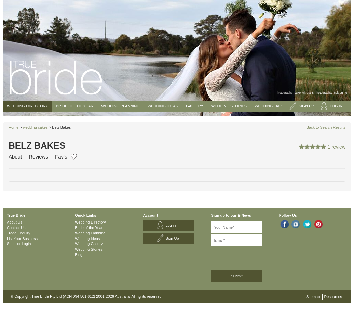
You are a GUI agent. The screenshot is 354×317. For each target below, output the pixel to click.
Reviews (38, 157)
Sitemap (313, 297)
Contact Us (16, 228)
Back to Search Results (326, 127)
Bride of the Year (75, 106)
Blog (78, 255)
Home (13, 127)
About (15, 157)
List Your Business (22, 239)
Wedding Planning (120, 106)
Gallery (194, 106)
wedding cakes (35, 127)
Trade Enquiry (18, 233)
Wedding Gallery (89, 244)
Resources (333, 297)
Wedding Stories (229, 106)
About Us (14, 222)
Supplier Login (19, 244)
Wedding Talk (269, 106)
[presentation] (247, 257)
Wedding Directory (27, 106)
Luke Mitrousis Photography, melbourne (320, 92)
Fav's (61, 157)
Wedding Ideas (163, 106)
